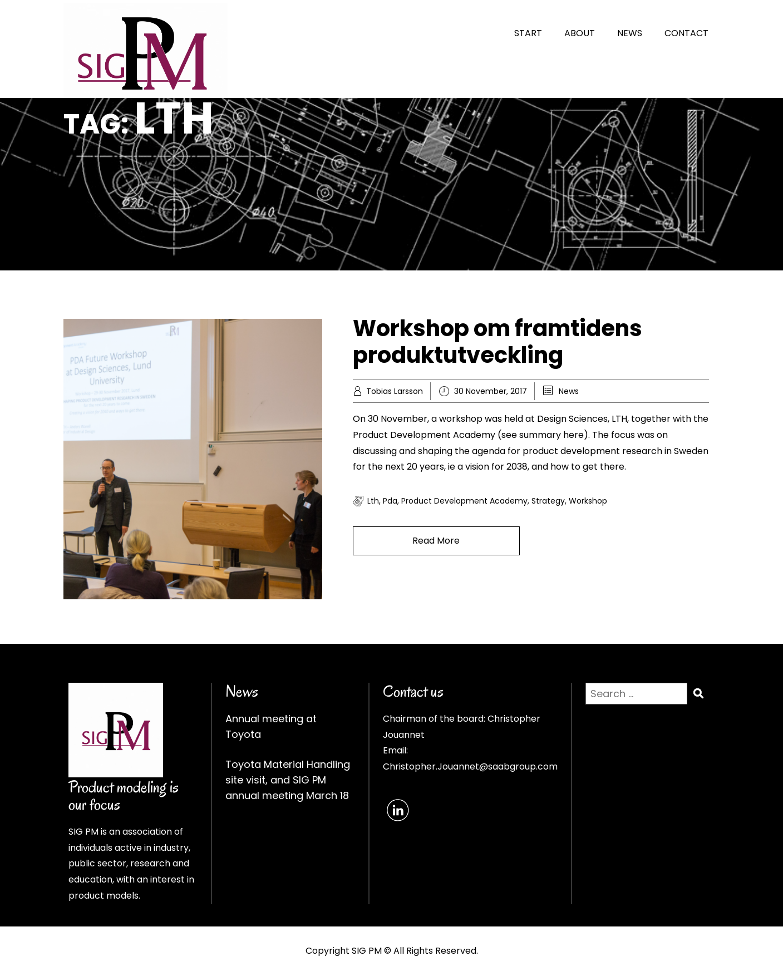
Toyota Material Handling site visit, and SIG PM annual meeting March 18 (287, 779)
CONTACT (686, 33)
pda (390, 500)
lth (373, 500)
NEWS (629, 33)
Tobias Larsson (394, 391)
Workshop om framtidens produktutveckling (497, 342)
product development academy (464, 500)
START (528, 33)
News (569, 391)
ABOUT (579, 33)
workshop (588, 500)
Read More (436, 540)
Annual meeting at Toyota (271, 726)
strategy (548, 500)
